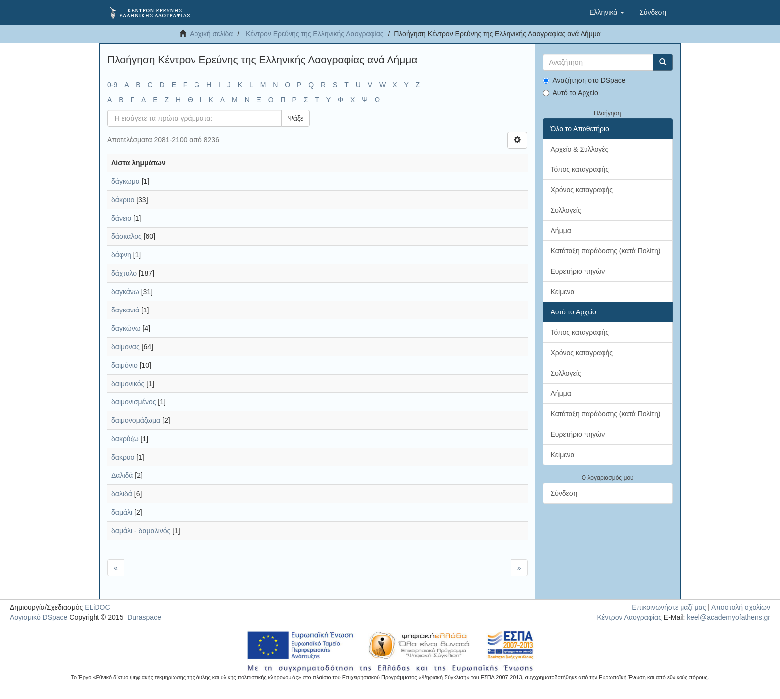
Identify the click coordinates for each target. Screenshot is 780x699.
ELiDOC (97, 607)
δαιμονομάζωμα (135, 420)
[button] (607, 12)
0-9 (112, 85)
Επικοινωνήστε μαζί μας (669, 607)
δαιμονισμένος (133, 402)
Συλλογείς (566, 210)
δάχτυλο (124, 273)
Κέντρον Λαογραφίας (629, 617)
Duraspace (144, 617)
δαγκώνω (126, 328)
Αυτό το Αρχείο (570, 93)
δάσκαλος (126, 236)
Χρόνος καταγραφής (582, 190)
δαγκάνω (125, 292)
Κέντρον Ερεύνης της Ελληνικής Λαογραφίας (315, 34)
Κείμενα (563, 292)
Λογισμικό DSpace (38, 617)
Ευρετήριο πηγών (578, 271)
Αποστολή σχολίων (740, 607)
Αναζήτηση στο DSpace (584, 80)
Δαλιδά (122, 475)
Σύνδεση (564, 493)
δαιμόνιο (124, 365)
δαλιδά (121, 494)
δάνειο (121, 218)
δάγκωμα (125, 181)
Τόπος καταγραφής (580, 169)
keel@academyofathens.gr (728, 617)
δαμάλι (121, 512)
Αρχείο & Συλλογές (580, 149)
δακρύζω (125, 439)
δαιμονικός (127, 384)
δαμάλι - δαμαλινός (140, 531)
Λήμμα (561, 230)
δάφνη (121, 255)
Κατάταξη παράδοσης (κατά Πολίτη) (606, 251)
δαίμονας (125, 347)
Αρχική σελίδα (211, 34)
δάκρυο (122, 200)
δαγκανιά (125, 310)
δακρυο (122, 457)
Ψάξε (295, 118)
